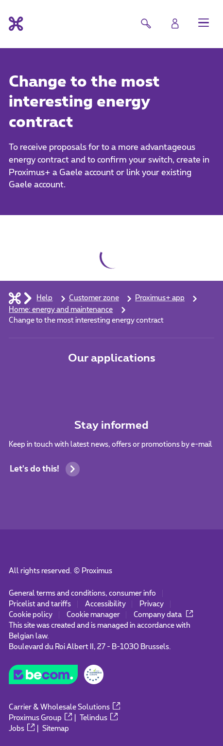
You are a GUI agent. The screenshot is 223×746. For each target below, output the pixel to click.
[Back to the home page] (16, 24)
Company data (163, 615)
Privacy (151, 604)
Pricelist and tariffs (40, 604)
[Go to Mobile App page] (78, 383)
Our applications (111, 358)
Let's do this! (45, 469)
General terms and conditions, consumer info (82, 593)
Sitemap (55, 728)
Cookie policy (30, 615)
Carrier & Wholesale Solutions (64, 707)
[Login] (175, 23)
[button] (203, 22)
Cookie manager (93, 615)
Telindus (99, 718)
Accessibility (105, 604)
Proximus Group (40, 718)
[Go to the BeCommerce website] (56, 677)
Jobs (21, 728)
